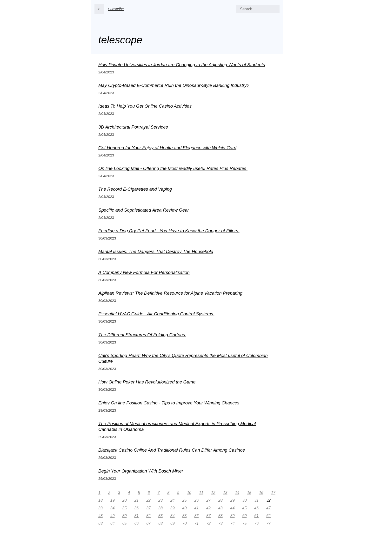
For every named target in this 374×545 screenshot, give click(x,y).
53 (160, 516)
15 (249, 493)
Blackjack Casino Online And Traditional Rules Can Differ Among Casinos (171, 450)
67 (148, 523)
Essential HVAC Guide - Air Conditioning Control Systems (156, 313)
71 (196, 523)
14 (237, 493)
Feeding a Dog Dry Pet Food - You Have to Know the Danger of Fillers (169, 230)
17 (273, 493)
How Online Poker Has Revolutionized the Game (146, 381)
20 (124, 500)
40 (184, 508)
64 (112, 523)
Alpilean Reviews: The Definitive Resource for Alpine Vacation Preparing (170, 293)
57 (208, 516)
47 (268, 508)
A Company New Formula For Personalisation (144, 272)
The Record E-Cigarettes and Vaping (135, 189)
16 (261, 493)
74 (232, 523)
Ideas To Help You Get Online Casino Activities (145, 106)
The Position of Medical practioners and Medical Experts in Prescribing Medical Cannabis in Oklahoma (177, 426)
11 (201, 493)
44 (232, 508)
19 (112, 500)
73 (220, 523)
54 (172, 516)
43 (220, 508)
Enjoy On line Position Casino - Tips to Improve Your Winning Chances (169, 402)
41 (196, 508)
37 (148, 508)
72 (208, 523)
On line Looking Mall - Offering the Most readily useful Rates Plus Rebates (172, 168)
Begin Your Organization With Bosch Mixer (141, 471)
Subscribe (116, 9)
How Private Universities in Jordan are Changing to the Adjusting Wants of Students (181, 64)
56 (196, 516)
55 (184, 516)
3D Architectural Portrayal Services (133, 127)
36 (136, 508)
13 (225, 493)
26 (196, 500)
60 (244, 516)
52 (148, 516)
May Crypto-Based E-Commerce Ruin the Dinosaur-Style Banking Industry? (174, 85)
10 (189, 493)
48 (100, 516)
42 (208, 508)
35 (124, 508)
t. (99, 9)
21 (136, 500)
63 (100, 523)
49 (112, 516)
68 (160, 523)
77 (268, 523)
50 (124, 516)
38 (160, 508)
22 (148, 500)
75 (244, 523)
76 (256, 523)
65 (124, 523)
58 (220, 516)
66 (136, 523)
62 (268, 516)
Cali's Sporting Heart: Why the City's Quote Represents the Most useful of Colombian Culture (183, 358)
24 (172, 500)
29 (232, 500)
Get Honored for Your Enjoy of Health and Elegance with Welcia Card (167, 147)
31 (256, 500)
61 (256, 516)
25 (184, 500)
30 (244, 500)
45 (244, 508)
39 (172, 508)
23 (160, 500)
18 (100, 500)
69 (172, 523)
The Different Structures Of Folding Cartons (142, 334)
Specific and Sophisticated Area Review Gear (143, 210)
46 (256, 508)
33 (100, 508)
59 (232, 516)
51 (136, 516)
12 (213, 493)
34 (112, 508)
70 (184, 523)
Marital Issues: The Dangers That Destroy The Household (155, 251)
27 (208, 500)
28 (220, 500)
